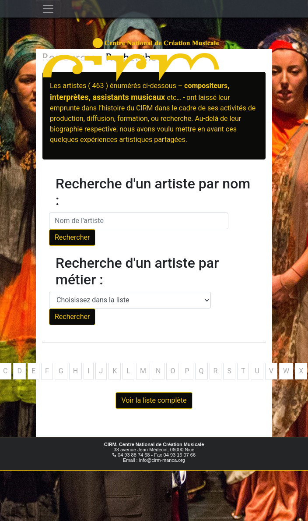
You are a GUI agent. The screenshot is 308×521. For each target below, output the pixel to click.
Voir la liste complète (153, 400)
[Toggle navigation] (48, 9)
